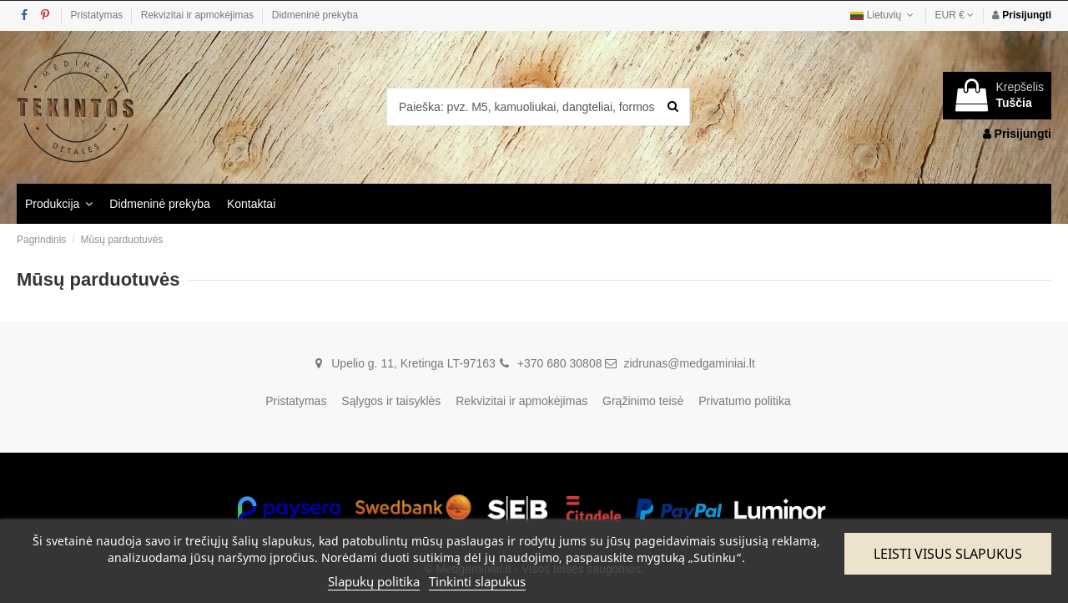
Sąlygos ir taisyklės (391, 401)
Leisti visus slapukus (948, 554)
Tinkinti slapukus (477, 581)
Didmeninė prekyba (315, 15)
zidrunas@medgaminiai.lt (688, 363)
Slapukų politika (374, 581)
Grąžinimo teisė (642, 401)
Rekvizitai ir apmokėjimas (199, 15)
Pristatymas (97, 15)
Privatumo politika (744, 401)
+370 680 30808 (559, 363)
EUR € (955, 15)
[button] (59, 204)
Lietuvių (883, 15)
